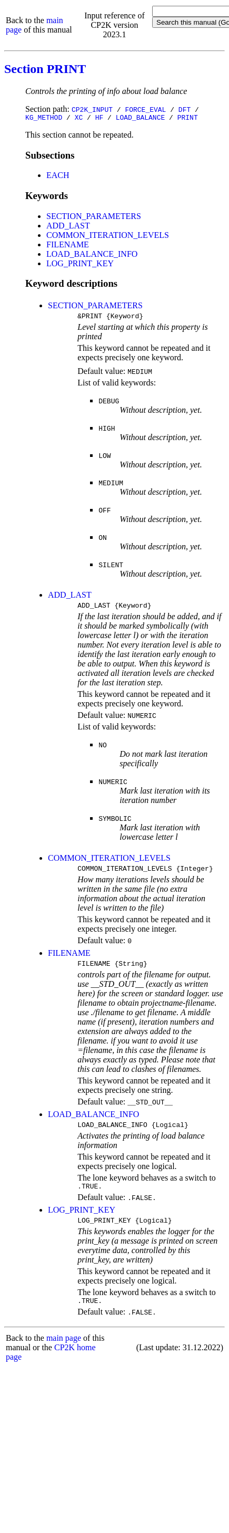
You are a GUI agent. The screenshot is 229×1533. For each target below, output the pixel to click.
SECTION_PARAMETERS (93, 217)
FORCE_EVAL (145, 109)
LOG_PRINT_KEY (80, 264)
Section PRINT (45, 69)
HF (99, 118)
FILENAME (67, 246)
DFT (184, 109)
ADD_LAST (68, 227)
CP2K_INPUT (92, 109)
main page (63, 1352)
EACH (57, 176)
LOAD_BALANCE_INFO (91, 255)
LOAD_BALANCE (140, 118)
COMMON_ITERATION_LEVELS (107, 236)
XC (79, 118)
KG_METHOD (43, 118)
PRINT (187, 118)
